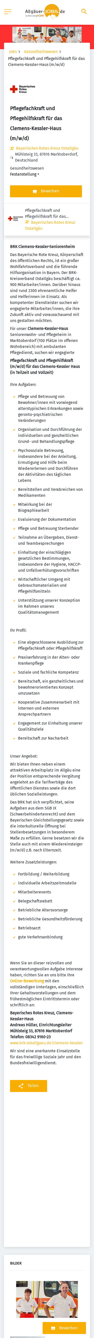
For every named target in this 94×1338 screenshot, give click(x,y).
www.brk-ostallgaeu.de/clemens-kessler (46, 1010)
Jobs (13, 51)
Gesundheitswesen (41, 51)
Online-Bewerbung (27, 948)
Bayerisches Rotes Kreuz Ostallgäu (47, 148)
